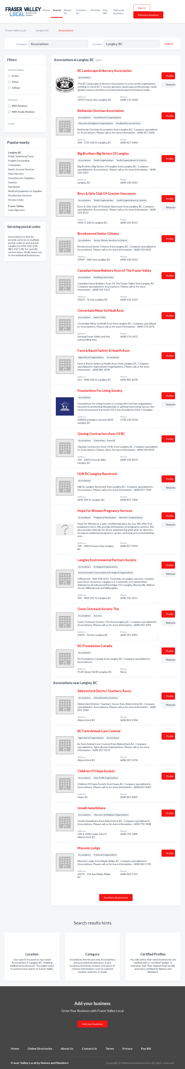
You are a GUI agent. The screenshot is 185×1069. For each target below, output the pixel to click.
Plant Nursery (16, 173)
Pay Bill (105, 12)
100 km (16, 87)
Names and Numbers (55, 1062)
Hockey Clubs (16, 199)
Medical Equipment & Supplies (25, 191)
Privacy (127, 1048)
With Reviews (19, 105)
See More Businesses (116, 897)
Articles (95, 10)
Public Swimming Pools (21, 156)
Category (21, 44)
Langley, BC (42, 30)
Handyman (14, 186)
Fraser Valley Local (15, 30)
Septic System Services (21, 169)
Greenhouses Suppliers (21, 178)
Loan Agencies (16, 209)
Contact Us (81, 12)
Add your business (118, 12)
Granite (12, 182)
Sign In (142, 7)
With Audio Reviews (23, 111)
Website (170, 84)
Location (97, 44)
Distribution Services (20, 195)
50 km (15, 81)
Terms (110, 1048)
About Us (67, 12)
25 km (15, 75)
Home (46, 10)
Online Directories (39, 1048)
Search (57, 10)
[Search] (168, 43)
